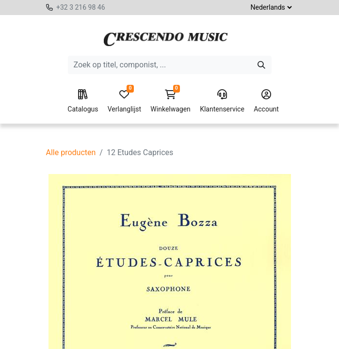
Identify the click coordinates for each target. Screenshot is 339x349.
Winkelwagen (170, 101)
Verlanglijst (124, 101)
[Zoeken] (261, 65)
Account (266, 101)
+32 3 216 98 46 (80, 7)
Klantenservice (222, 101)
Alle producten (71, 152)
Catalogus (82, 101)
